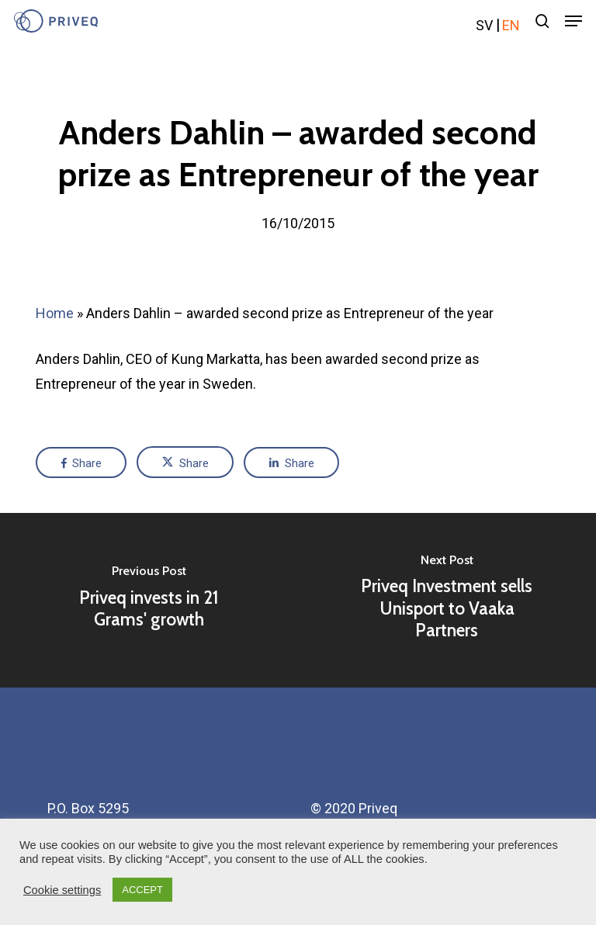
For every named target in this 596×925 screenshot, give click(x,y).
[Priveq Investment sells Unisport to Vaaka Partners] (447, 600)
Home (55, 313)
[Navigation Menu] (573, 21)
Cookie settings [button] (62, 890)
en (511, 25)
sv (484, 25)
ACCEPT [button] (142, 890)
